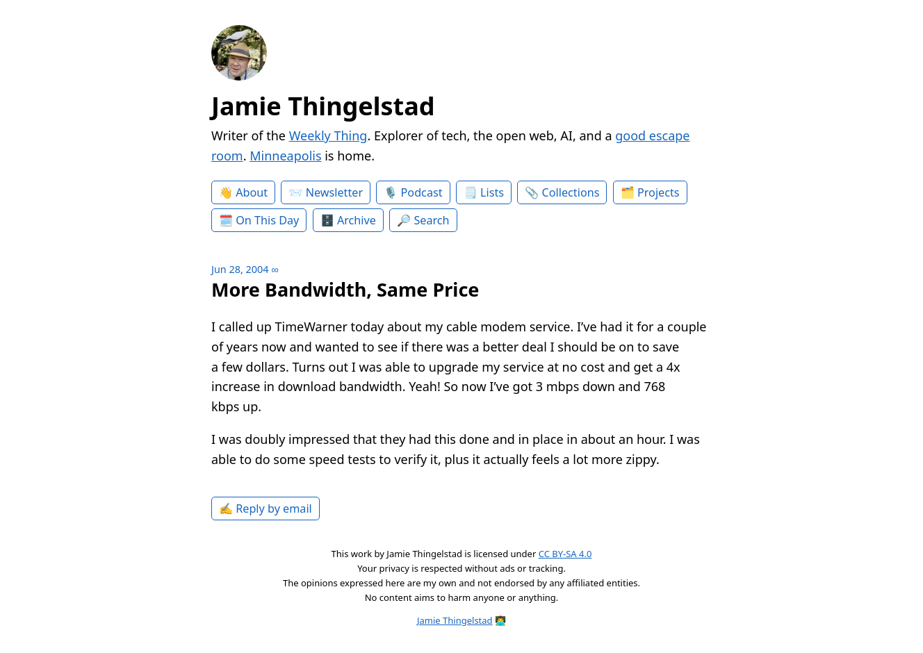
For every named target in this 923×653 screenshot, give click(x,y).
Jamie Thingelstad (323, 106)
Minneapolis (285, 155)
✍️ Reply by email (265, 508)
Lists (492, 192)
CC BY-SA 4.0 (565, 553)
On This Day (267, 220)
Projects (658, 192)
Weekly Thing (328, 135)
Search (431, 220)
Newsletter (334, 192)
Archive (356, 220)
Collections (571, 192)
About (252, 192)
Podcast (422, 192)
